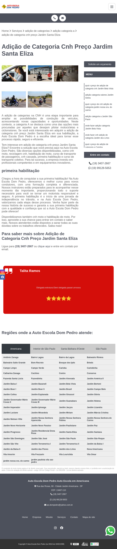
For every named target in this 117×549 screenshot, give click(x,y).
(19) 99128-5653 (99, 168)
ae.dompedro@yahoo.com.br (58, 505)
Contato (74, 517)
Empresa (36, 517)
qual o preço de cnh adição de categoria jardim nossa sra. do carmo (98, 107)
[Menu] (111, 7)
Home (25, 517)
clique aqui (44, 246)
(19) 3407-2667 (24, 246)
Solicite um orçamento (99, 64)
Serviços (61, 517)
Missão (49, 517)
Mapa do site (89, 517)
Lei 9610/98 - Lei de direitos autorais (69, 470)
